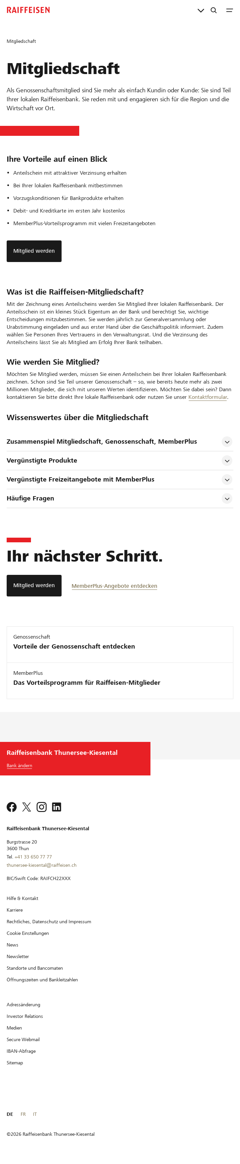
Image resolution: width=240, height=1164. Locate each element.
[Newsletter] (18, 956)
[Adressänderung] (23, 1004)
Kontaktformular (207, 397)
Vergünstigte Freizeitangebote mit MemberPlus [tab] (80, 479)
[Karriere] (15, 910)
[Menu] (229, 10)
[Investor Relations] (25, 1016)
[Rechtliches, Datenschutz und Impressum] (49, 921)
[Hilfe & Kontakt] (22, 898)
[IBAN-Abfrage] (21, 1051)
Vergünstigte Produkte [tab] (42, 460)
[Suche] (214, 10)
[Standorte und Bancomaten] (35, 968)
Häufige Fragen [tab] (30, 498)
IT (35, 1114)
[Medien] (14, 1027)
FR (23, 1114)
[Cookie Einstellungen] (28, 933)
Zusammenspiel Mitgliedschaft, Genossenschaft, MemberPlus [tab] (102, 441)
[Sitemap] (15, 1062)
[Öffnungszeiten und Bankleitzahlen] (42, 979)
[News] (12, 944)
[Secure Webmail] (23, 1039)
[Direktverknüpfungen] (201, 10)
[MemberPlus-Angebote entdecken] (114, 586)
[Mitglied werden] (34, 585)
